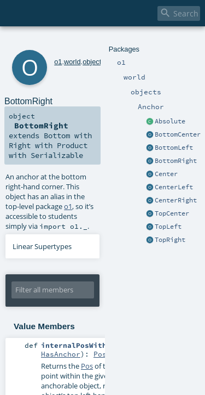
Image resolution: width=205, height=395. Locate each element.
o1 (43, 42)
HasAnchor (60, 278)
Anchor (103, 42)
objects (79, 42)
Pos (100, 278)
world (57, 42)
